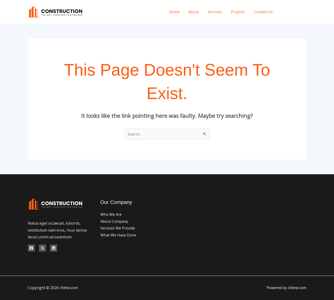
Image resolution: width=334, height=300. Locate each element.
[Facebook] (283, 12)
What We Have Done (118, 235)
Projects (240, 11)
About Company (114, 221)
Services (218, 11)
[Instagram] (304, 12)
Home (180, 11)
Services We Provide (117, 228)
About (198, 11)
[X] (294, 12)
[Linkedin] (53, 248)
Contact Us (263, 11)
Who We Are (111, 214)
